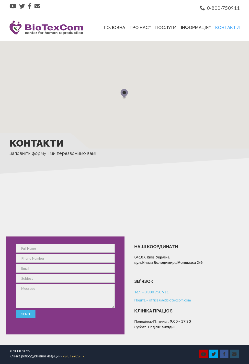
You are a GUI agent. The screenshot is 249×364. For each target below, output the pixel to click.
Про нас (139, 27)
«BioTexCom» (73, 356)
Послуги (166, 27)
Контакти (227, 27)
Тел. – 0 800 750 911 (151, 292)
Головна (114, 27)
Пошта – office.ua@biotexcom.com (162, 300)
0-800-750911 (220, 8)
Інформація (195, 27)
